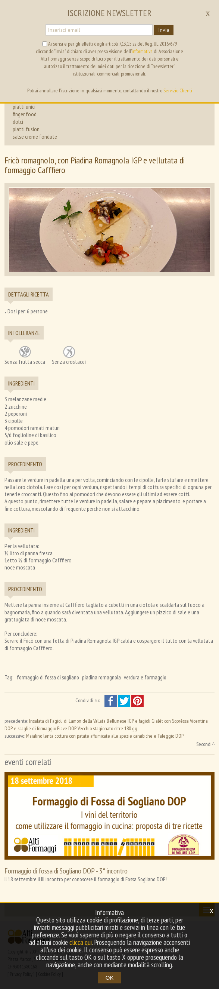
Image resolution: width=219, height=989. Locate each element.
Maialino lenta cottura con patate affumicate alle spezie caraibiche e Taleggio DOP (105, 735)
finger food (25, 114)
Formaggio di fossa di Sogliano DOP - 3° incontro (66, 870)
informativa (142, 51)
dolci (18, 121)
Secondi (204, 744)
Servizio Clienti (177, 90)
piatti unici (24, 106)
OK (110, 977)
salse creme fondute (35, 136)
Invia (163, 30)
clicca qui (80, 942)
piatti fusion (26, 129)
